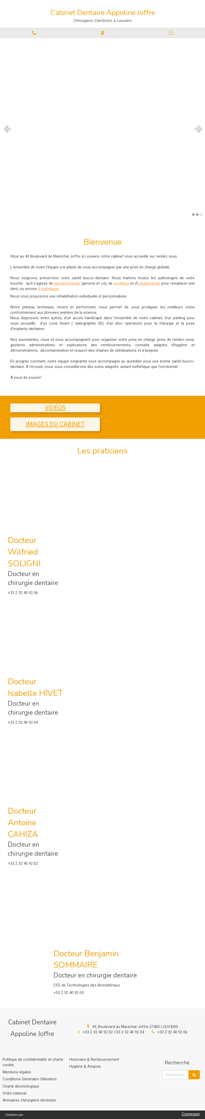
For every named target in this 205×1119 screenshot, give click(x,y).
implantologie (149, 283)
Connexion (191, 1114)
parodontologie (67, 283)
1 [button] (193, 214)
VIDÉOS (55, 407)
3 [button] (201, 214)
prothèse (121, 283)
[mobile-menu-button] (171, 33)
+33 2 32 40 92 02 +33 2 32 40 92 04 (113, 1032)
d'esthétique (48, 288)
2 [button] (197, 214)
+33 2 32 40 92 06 (172, 1032)
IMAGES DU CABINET (55, 424)
